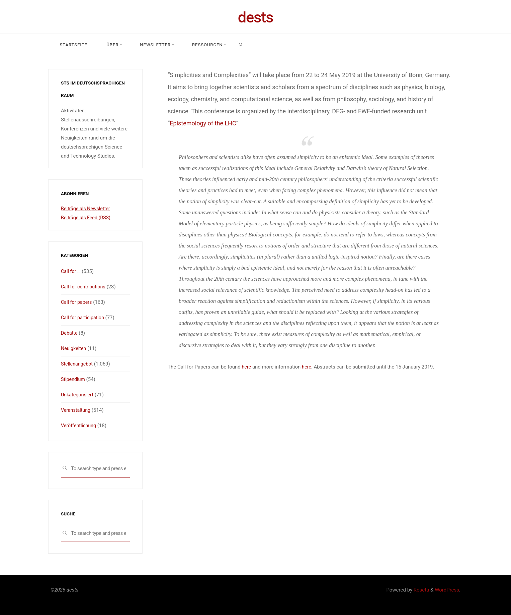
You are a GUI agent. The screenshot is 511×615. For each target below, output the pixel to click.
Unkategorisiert (78, 395)
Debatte (69, 333)
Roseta (420, 590)
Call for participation (83, 318)
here (246, 367)
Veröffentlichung (79, 426)
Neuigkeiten (74, 348)
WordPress (447, 590)
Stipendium (73, 379)
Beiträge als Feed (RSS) (87, 218)
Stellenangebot (77, 364)
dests (255, 17)
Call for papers (77, 302)
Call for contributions (84, 287)
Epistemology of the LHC (203, 123)
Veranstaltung (76, 410)
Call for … (71, 271)
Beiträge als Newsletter (86, 209)
